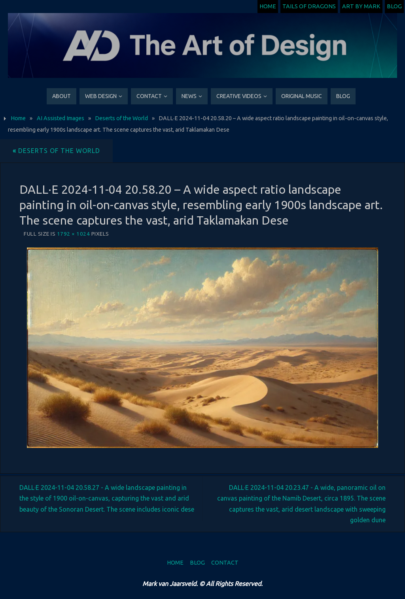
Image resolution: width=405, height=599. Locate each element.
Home (267, 6)
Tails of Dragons (309, 6)
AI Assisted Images (60, 118)
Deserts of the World (121, 118)
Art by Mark (361, 6)
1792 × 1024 (73, 234)
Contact (224, 562)
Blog (394, 6)
